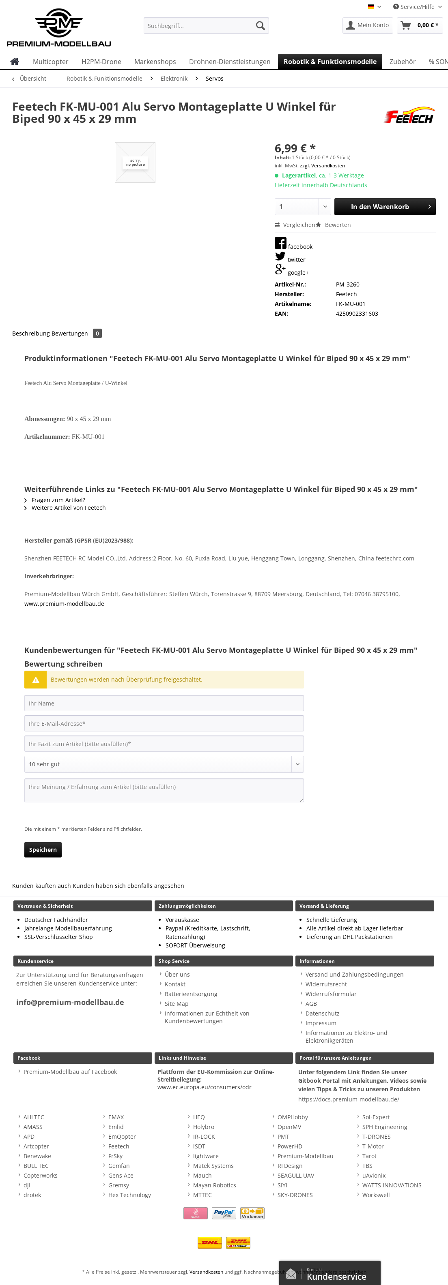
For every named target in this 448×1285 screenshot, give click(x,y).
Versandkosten (206, 1271)
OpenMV (289, 1127)
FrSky (115, 1156)
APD (29, 1136)
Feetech (118, 1146)
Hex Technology (129, 1195)
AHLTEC (34, 1117)
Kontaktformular (293, 1272)
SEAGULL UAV (296, 1175)
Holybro (203, 1127)
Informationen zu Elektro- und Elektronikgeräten (347, 1036)
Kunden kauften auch (41, 885)
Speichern (43, 849)
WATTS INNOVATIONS (392, 1185)
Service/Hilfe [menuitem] (414, 7)
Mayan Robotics (214, 1185)
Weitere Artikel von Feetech (65, 507)
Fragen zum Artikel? (54, 500)
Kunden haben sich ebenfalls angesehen (128, 885)
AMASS (33, 1127)
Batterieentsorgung (191, 994)
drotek (32, 1195)
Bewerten (333, 225)
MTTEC (202, 1195)
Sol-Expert (376, 1117)
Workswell (376, 1195)
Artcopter (36, 1146)
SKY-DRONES (295, 1195)
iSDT (199, 1146)
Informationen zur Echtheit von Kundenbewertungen (207, 1017)
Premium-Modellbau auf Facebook (70, 1071)
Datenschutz (323, 1013)
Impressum (321, 1023)
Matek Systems (213, 1166)
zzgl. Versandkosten (322, 165)
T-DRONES (376, 1136)
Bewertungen (77, 333)
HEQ (199, 1117)
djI (27, 1185)
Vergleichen (295, 225)
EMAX (116, 1117)
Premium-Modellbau (306, 1156)
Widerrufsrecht (326, 984)
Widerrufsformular (331, 994)
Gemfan (119, 1166)
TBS (367, 1166)
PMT (283, 1136)
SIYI (282, 1185)
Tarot (369, 1156)
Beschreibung (31, 333)
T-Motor (373, 1146)
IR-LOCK (204, 1136)
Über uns (177, 974)
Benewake (37, 1156)
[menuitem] (206, 29)
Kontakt (175, 984)
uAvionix (374, 1175)
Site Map (177, 1003)
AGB (311, 1003)
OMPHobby (293, 1117)
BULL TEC (36, 1166)
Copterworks (41, 1175)
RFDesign (290, 1166)
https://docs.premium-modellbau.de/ (348, 1099)
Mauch (202, 1175)
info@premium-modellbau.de (70, 1002)
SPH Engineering (384, 1127)
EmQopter (122, 1136)
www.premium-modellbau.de (64, 603)
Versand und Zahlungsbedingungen (355, 974)
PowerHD (290, 1146)
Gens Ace (121, 1175)
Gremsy (118, 1185)
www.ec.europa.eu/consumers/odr (204, 1087)
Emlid (116, 1127)
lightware (206, 1156)
